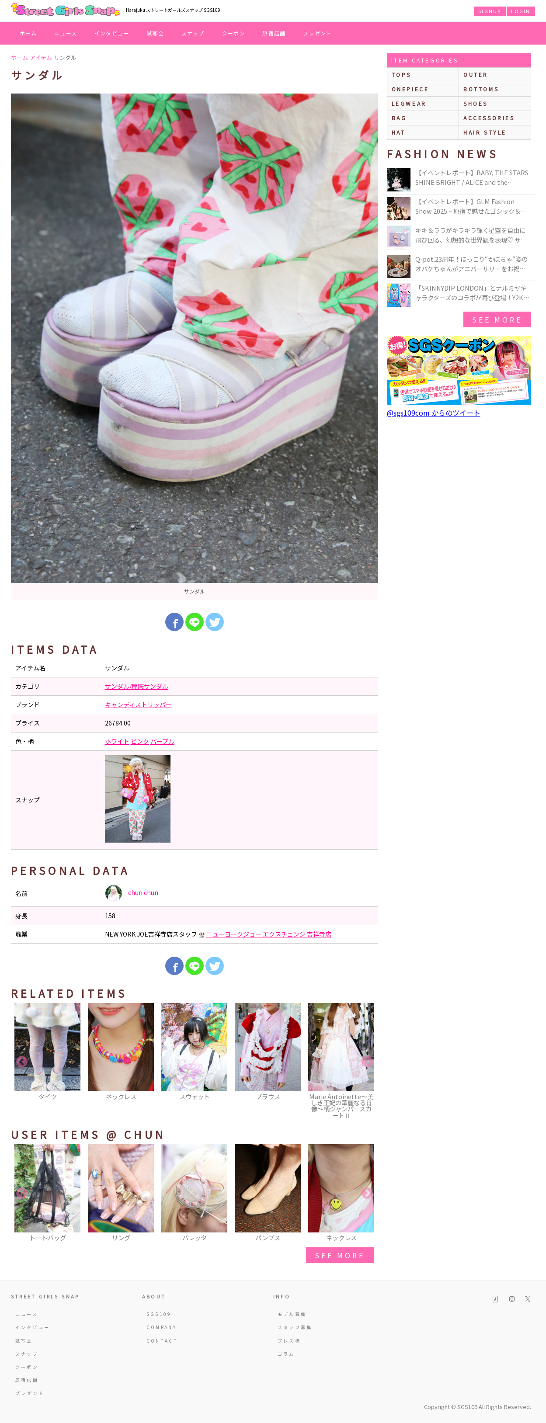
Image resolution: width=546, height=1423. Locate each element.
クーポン (233, 33)
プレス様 (289, 1340)
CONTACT (162, 1340)
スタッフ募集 (295, 1327)
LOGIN (521, 10)
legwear (409, 103)
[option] (194, 347)
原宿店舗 (273, 33)
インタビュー (111, 33)
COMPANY (161, 1327)
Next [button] (367, 1062)
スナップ (193, 33)
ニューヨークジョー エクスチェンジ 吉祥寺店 (268, 934)
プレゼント (317, 33)
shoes (475, 103)
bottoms (481, 89)
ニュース (65, 33)
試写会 (155, 33)
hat (399, 132)
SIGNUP (489, 10)
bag (399, 117)
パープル (162, 741)
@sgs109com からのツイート (433, 412)
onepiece (410, 89)
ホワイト (117, 741)
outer (475, 74)
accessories (489, 117)
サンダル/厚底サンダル (136, 686)
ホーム (28, 33)
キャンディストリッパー (138, 704)
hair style (485, 132)
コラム (286, 1353)
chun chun (131, 893)
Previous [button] (21, 1062)
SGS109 (159, 1314)
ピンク (140, 741)
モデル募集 (292, 1314)
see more (340, 1255)
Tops (401, 74)
